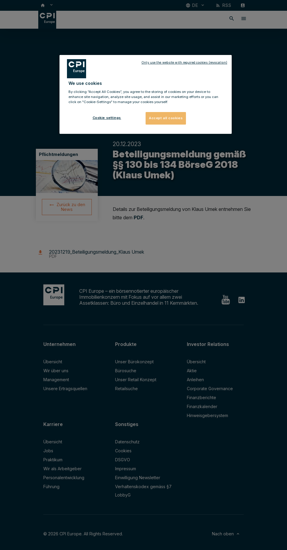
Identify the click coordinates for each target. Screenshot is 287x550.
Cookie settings (107, 118)
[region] (145, 94)
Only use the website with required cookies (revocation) (184, 63)
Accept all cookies (166, 118)
